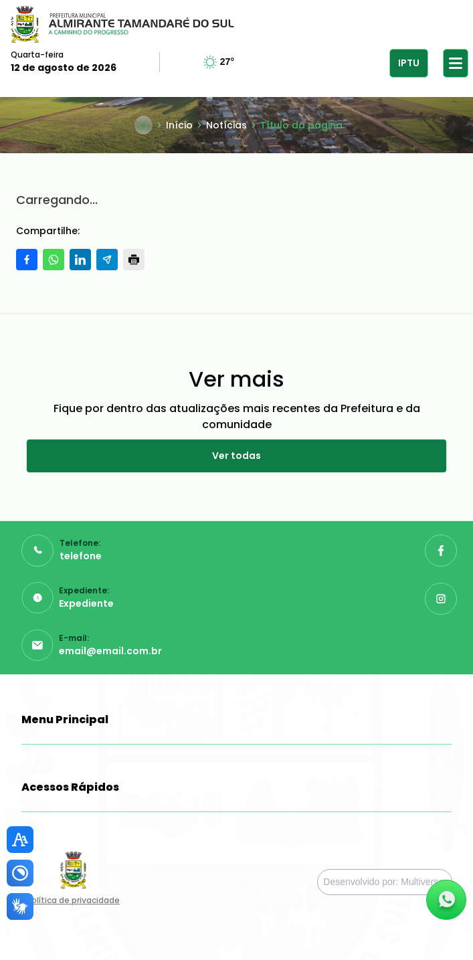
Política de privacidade (73, 900)
